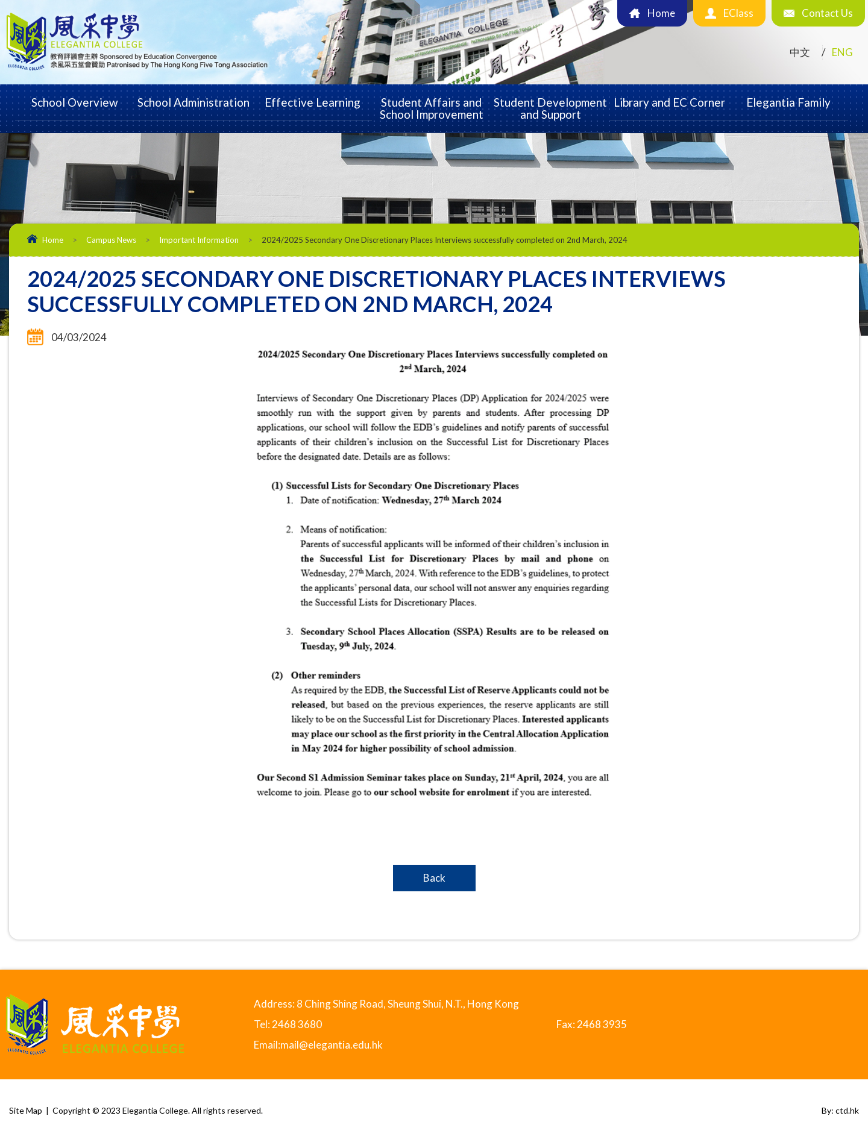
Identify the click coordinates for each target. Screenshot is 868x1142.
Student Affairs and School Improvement (431, 108)
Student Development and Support (550, 108)
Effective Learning (312, 102)
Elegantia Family (788, 102)
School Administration (193, 102)
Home (52, 240)
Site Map (25, 1110)
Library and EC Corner (669, 102)
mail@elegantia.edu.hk (331, 1044)
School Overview (74, 102)
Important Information (199, 240)
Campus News (111, 240)
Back (434, 877)
